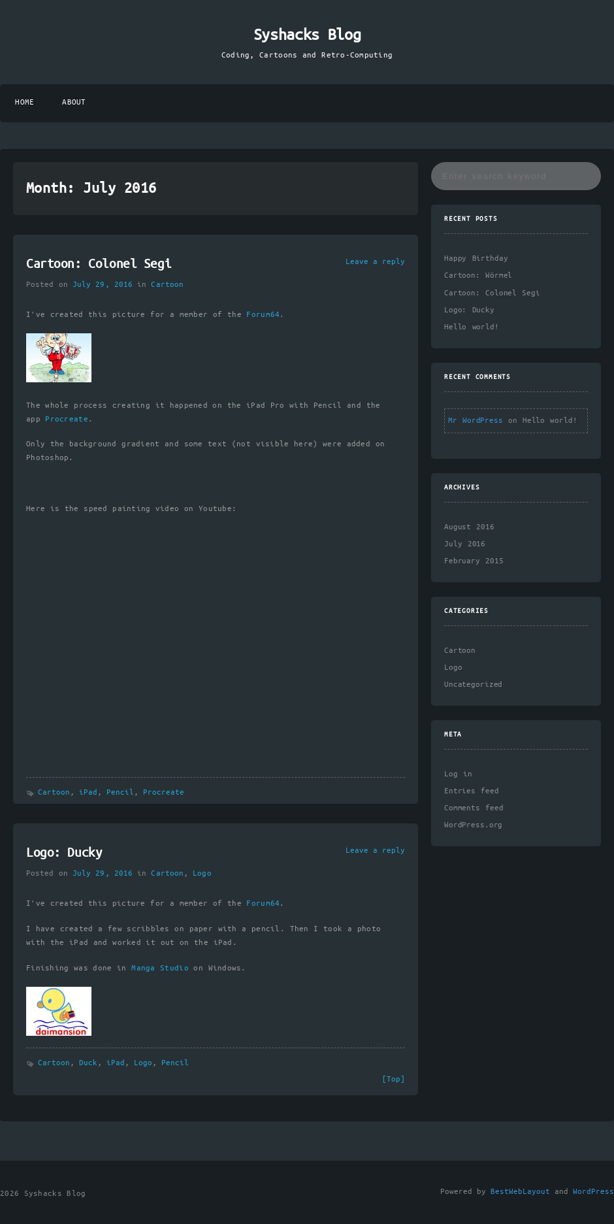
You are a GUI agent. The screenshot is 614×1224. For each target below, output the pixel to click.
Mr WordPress (475, 420)
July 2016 (464, 544)
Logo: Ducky (64, 853)
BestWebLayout (520, 1192)
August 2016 (469, 527)
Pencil (120, 792)
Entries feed (471, 791)
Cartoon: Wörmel (478, 275)
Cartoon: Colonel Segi (98, 265)
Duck (88, 1063)
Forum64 (263, 315)
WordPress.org (473, 825)
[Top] (393, 1079)
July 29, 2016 (103, 284)
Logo (202, 873)
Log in (458, 774)
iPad (88, 792)
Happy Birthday (476, 258)
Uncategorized (473, 684)
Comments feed (474, 808)
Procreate (66, 419)
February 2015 (474, 561)
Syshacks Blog (307, 35)
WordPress (593, 1192)
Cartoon (167, 284)
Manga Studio (160, 968)
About (74, 102)
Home (24, 102)
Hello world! (471, 327)
